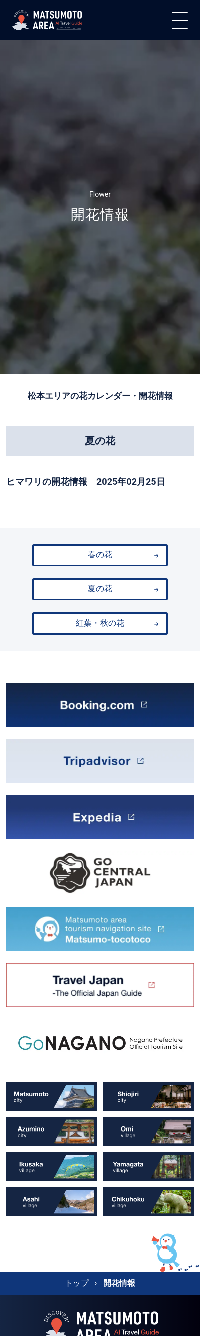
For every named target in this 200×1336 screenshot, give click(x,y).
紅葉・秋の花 (117, 623)
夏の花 (123, 589)
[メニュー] (180, 20)
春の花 (123, 555)
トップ (77, 1283)
